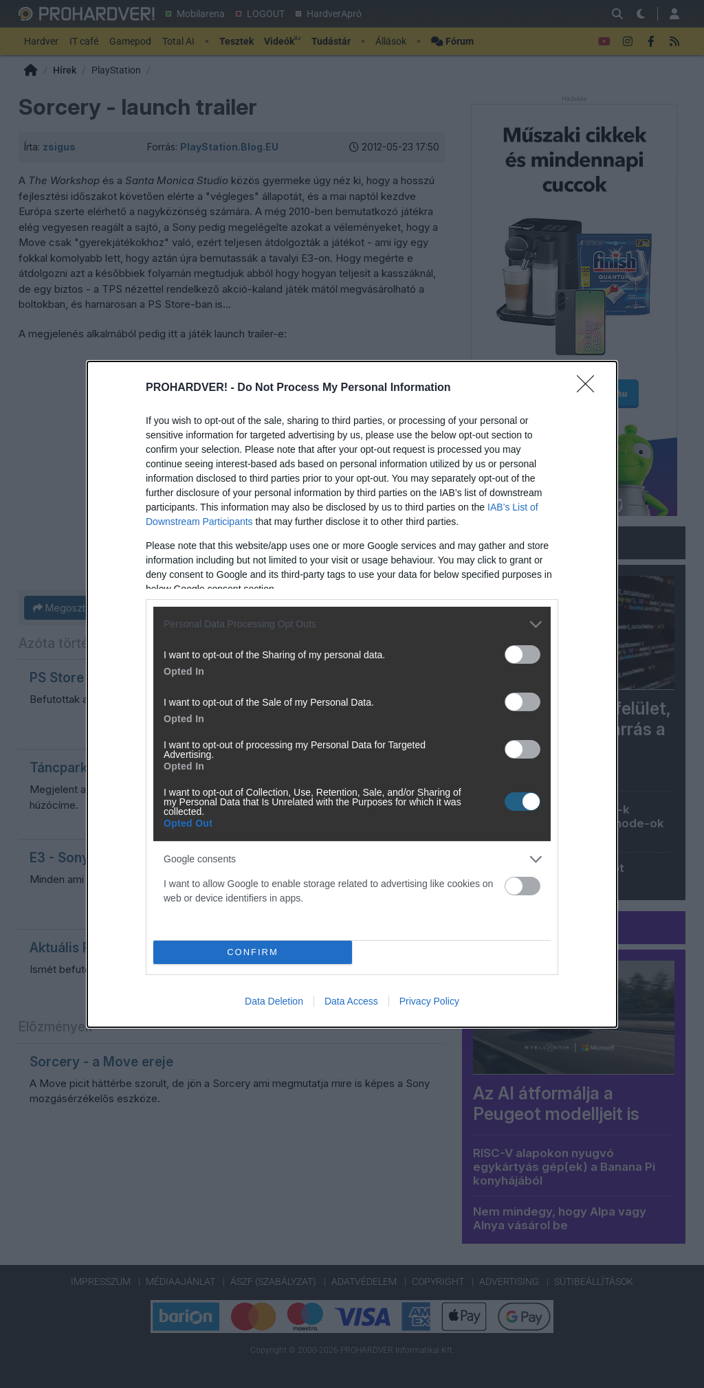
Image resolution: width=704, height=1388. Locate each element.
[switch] (522, 654)
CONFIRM (252, 952)
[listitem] (352, 624)
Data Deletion (274, 1001)
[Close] (590, 388)
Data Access (351, 1001)
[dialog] (352, 694)
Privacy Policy (429, 1001)
